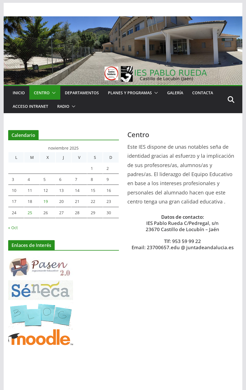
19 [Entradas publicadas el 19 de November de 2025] (45, 201)
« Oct (13, 227)
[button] (53, 93)
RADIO (63, 106)
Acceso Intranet (30, 106)
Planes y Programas (130, 92)
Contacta (202, 92)
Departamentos (82, 92)
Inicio (19, 92)
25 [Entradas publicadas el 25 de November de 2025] (30, 212)
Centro (42, 92)
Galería (175, 92)
